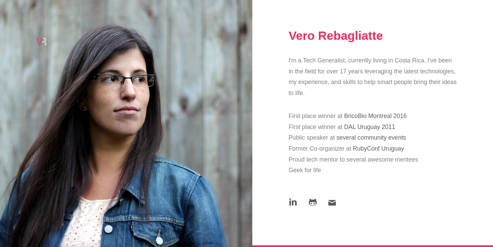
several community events (371, 137)
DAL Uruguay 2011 (369, 127)
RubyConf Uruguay (378, 148)
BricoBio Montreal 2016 (375, 116)
